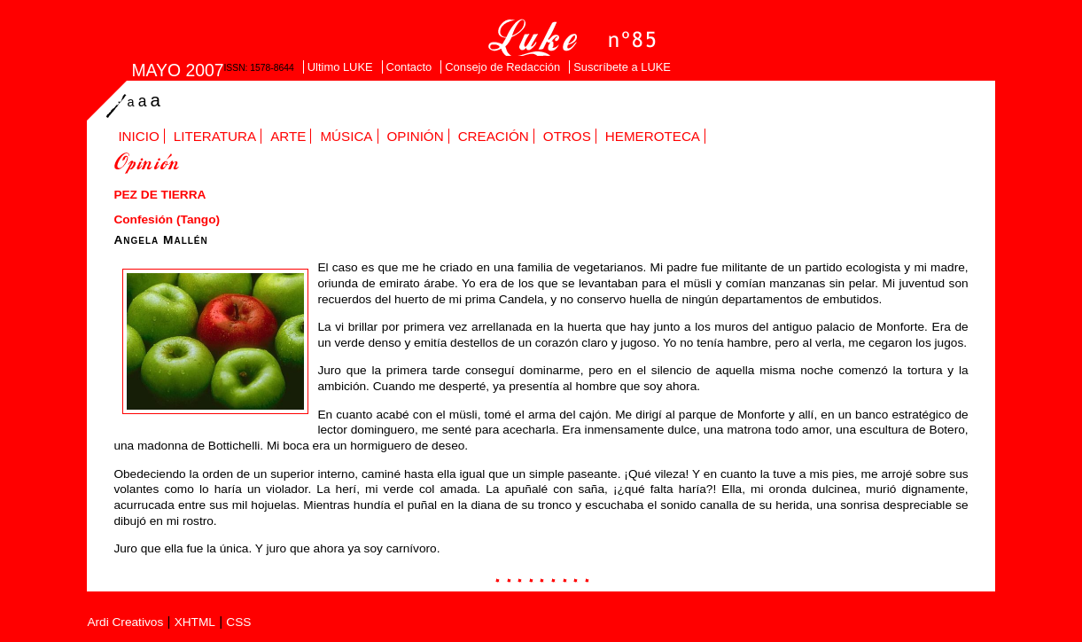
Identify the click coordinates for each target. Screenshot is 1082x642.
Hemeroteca (652, 136)
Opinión (415, 136)
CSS (238, 622)
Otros (567, 136)
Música (346, 136)
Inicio (138, 136)
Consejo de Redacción (502, 67)
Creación (493, 136)
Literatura (215, 136)
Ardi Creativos (125, 622)
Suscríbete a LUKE (622, 67)
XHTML (195, 622)
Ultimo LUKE (340, 67)
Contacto (409, 67)
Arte (288, 136)
